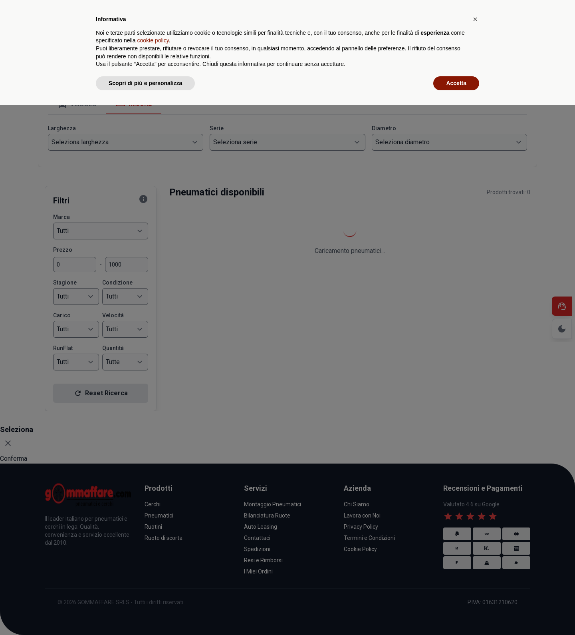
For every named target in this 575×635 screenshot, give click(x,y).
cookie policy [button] (153, 570)
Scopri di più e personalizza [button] (145, 613)
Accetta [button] (456, 613)
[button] (475, 549)
